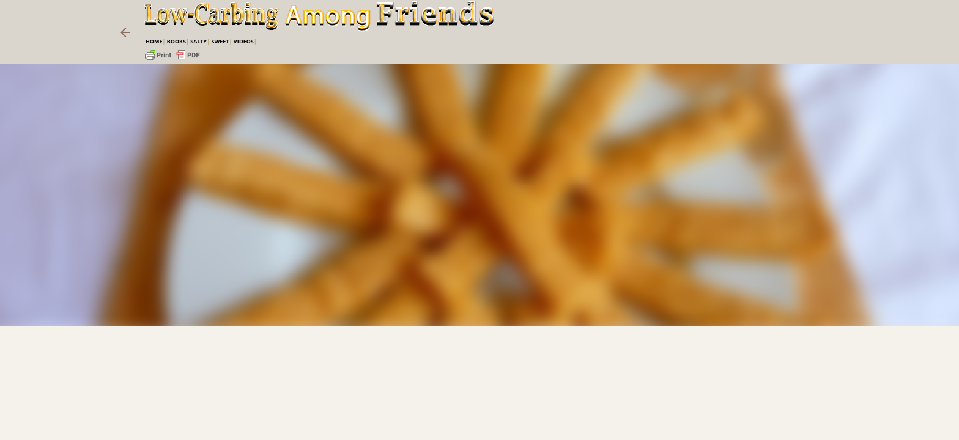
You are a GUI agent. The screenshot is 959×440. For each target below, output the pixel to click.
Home (154, 41)
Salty (198, 41)
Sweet (220, 41)
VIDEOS (244, 41)
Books (176, 41)
